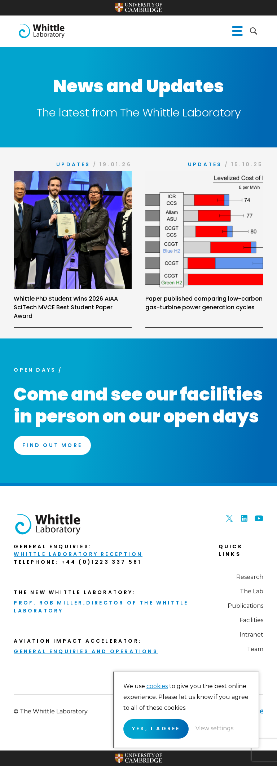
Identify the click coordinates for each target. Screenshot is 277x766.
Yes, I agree (156, 728)
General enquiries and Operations (86, 651)
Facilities (251, 620)
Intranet (251, 634)
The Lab (251, 591)
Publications (245, 605)
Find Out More (52, 445)
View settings (214, 728)
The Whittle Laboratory (41, 31)
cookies (157, 686)
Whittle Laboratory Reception (78, 554)
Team (255, 649)
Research (249, 577)
